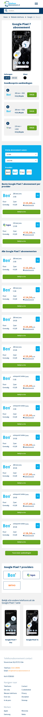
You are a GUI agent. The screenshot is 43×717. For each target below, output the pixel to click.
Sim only (7, 690)
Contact (24, 686)
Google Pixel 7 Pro (10, 641)
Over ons (7, 697)
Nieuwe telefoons (10, 693)
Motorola (25, 711)
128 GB (7, 78)
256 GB (14, 78)
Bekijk (32, 94)
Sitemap (24, 700)
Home (5, 17)
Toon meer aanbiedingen (21, 553)
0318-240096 (15, 668)
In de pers (7, 700)
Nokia (24, 714)
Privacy (24, 693)
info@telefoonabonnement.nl (19, 671)
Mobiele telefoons (17, 17)
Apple (6, 711)
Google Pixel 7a (32, 640)
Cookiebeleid (26, 690)
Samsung (7, 714)
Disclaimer (25, 697)
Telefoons (7, 686)
